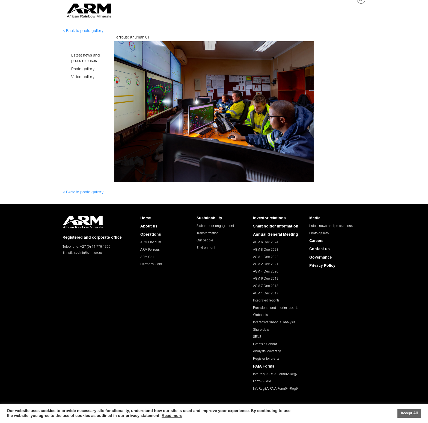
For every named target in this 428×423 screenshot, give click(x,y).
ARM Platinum (150, 242)
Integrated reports (266, 300)
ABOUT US (169, 9)
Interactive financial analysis (274, 322)
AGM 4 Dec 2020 (265, 271)
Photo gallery (319, 233)
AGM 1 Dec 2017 (265, 293)
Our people (205, 240)
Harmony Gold (151, 264)
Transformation (208, 233)
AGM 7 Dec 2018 (265, 286)
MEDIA (296, 9)
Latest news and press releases (332, 226)
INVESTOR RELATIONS (265, 9)
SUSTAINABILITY (226, 9)
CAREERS (315, 9)
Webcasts (260, 315)
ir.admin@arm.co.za (87, 253)
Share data (261, 330)
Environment (206, 248)
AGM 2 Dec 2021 (265, 264)
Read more (172, 416)
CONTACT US (340, 9)
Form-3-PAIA (262, 381)
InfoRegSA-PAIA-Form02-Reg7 (275, 374)
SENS (257, 337)
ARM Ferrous (150, 250)
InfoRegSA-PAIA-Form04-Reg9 (275, 389)
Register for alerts (266, 358)
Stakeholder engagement (215, 226)
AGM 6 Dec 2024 (265, 242)
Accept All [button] (409, 413)
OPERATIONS (195, 9)
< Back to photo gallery (83, 31)
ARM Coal (147, 257)
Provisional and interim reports (275, 308)
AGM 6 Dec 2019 (265, 278)
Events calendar (265, 344)
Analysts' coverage (267, 351)
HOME (149, 9)
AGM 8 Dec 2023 (265, 250)
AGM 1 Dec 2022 (265, 257)
